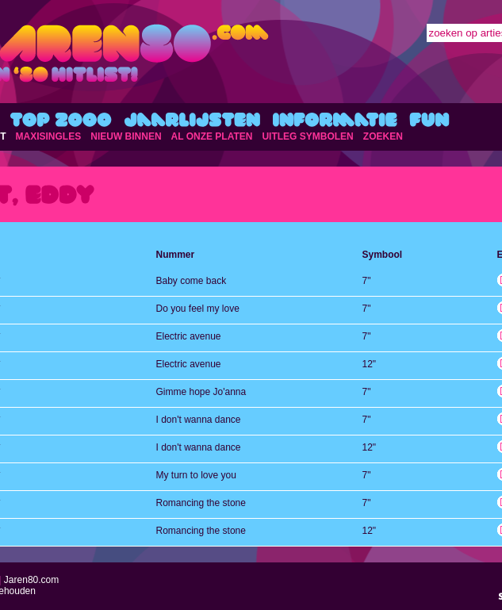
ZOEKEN (383, 136)
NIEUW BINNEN (125, 136)
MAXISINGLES (49, 136)
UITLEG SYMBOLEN (307, 136)
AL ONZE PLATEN (212, 136)
